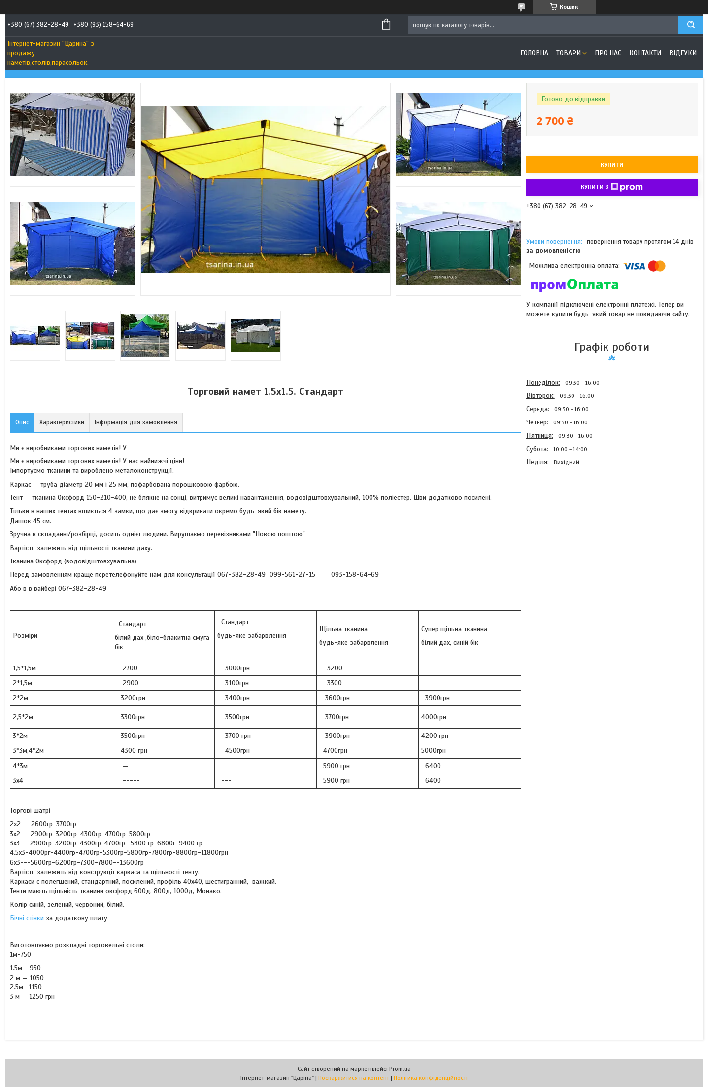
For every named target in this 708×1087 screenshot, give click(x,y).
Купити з (612, 187)
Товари (568, 53)
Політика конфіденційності (431, 1077)
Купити (612, 164)
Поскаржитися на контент (353, 1077)
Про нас (608, 53)
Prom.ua (400, 1068)
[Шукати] (690, 25)
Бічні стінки (27, 918)
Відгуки (683, 53)
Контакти (645, 53)
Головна (534, 53)
